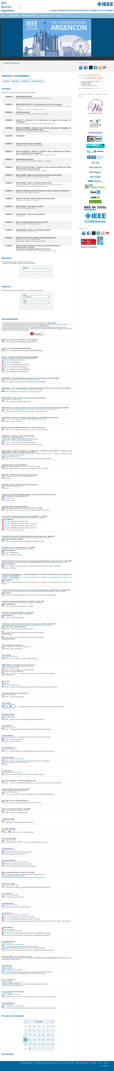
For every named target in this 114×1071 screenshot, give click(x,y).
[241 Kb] (5, 369)
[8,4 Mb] (5, 421)
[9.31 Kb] (5, 929)
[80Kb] (5, 852)
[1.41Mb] (5, 887)
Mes (24, 295)
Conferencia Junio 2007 (9, 727)
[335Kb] (5, 761)
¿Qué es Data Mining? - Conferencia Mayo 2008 (16, 646)
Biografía (5, 683)
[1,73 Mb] (6, 498)
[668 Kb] (5, 648)
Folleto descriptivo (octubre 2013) (11, 399)
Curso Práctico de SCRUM (9, 656)
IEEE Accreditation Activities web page (13, 876)
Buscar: (25, 268)
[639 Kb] (5, 367)
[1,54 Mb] (6, 500)
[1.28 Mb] (6, 1008)
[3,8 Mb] (5, 458)
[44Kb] (5, 874)
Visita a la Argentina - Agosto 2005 (12, 931)
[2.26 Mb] (6, 595)
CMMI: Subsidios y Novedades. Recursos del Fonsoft (17, 666)
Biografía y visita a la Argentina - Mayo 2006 (14, 861)
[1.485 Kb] (6, 907)
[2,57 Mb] (6, 521)
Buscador (15, 81)
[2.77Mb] (5, 794)
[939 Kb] (5, 935)
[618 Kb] (5, 670)
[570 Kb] (5, 629)
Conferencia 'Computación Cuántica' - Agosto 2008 (16, 614)
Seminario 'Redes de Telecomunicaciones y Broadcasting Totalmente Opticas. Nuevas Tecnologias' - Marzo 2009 (34, 562)
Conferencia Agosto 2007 (9, 694)
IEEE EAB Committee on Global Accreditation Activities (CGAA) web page (23, 877)
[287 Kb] (5, 897)
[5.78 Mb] (6, 582)
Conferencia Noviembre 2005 (10, 885)
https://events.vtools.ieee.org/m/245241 (13, 360)
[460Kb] (5, 866)
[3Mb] (4, 832)
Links (51, 15)
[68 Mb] (5, 391)
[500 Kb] (5, 401)
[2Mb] (4, 751)
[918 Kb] (5, 525)
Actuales (6, 81)
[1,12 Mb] (6, 632)
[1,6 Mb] (5, 444)
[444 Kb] (5, 921)
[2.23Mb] (5, 854)
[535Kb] (5, 696)
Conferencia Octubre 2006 (9, 737)
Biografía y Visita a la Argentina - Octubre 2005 (15, 914)
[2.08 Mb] (6, 972)
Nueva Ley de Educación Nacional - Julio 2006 (15, 810)
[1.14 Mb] (6, 617)
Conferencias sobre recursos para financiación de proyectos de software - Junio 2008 (26, 625)
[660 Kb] (5, 658)
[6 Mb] (5, 381)
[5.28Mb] (5, 802)
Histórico (25, 81)
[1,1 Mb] (5, 411)
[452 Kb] (5, 919)
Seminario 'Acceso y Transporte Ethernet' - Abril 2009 (17, 549)
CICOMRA (12, 959)
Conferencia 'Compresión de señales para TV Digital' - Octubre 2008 (21, 602)
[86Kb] (5, 783)
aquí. (19, 959)
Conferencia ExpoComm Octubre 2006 (13, 759)
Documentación (37, 81)
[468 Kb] (5, 673)
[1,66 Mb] (6, 362)
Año (24, 300)
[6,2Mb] (5, 706)
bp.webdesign (105, 1065)
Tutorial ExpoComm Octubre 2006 (12, 772)
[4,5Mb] (5, 687)
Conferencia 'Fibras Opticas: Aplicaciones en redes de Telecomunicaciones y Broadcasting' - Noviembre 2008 (33, 591)
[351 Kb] (5, 637)
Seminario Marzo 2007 (8, 717)
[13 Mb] (5, 566)
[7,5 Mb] (5, 541)
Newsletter (43, 15)
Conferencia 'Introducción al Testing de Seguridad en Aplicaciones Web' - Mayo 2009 (26, 537)
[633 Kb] (5, 364)
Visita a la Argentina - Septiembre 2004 (13, 944)
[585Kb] (5, 741)
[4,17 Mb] (6, 530)
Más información (6, 973)
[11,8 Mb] (5, 429)
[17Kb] (5, 764)
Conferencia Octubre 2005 (9, 905)
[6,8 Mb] (5, 468)
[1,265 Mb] (6, 478)
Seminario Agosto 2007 (8, 704)
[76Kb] (5, 812)
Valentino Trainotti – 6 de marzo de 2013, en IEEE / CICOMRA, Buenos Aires (24, 419)
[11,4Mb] (13, 706)
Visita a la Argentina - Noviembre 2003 (13, 1006)
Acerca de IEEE (13, 15)
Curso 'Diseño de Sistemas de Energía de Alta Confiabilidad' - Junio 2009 (23, 518)
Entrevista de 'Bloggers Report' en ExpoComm (15, 762)
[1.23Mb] (5, 842)
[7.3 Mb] (5, 606)
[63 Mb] (5, 342)
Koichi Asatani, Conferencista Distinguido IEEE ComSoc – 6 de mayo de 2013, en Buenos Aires (29, 409)
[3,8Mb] (5, 719)
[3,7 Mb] (5, 510)
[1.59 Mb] (6, 996)
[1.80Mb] (12, 832)
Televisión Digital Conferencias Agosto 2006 (14, 790)
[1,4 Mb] (5, 554)
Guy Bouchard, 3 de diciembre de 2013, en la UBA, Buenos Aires (21, 379)
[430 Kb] (5, 350)
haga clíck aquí (96, 88)
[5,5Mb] (5, 729)
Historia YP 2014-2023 (95, 132)
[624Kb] (5, 739)
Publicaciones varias (8, 985)
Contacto (59, 15)
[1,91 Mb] (6, 528)
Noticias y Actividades (29, 15)
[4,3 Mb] (5, 552)
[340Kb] (5, 864)
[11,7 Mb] (6, 442)
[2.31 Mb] (6, 946)
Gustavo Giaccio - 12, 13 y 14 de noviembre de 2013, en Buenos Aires (22, 389)
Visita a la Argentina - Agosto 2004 (12, 970)
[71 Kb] (5, 933)
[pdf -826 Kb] (7, 917)
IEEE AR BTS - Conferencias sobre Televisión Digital (17, 440)
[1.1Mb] (5, 774)
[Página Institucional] (8, 968)
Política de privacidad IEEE (89, 247)
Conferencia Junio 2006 (9, 830)
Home (3, 15)
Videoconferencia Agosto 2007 (10, 684)
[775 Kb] (5, 950)
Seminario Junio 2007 (8, 715)
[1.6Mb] (5, 822)
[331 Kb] (5, 488)
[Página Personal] (7, 943)
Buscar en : (12, 63)
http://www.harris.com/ (8, 708)
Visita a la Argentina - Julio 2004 (11, 994)
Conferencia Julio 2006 (8, 820)
